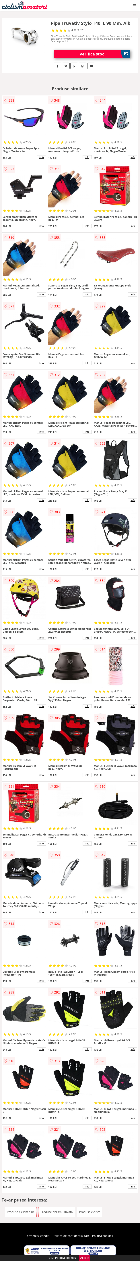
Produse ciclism (89, 1212)
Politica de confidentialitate (71, 1236)
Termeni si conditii (37, 1236)
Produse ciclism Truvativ (56, 1212)
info (41, 157)
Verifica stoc (105, 54)
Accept (84, 1258)
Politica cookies (102, 1236)
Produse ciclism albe (21, 1212)
